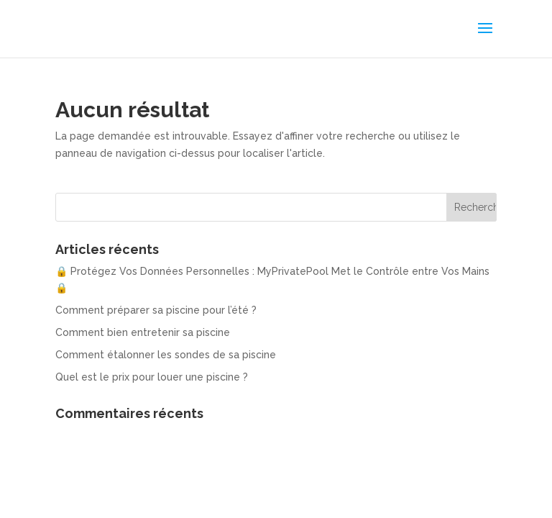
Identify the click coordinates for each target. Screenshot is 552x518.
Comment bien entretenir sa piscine (142, 332)
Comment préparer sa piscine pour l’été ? (156, 310)
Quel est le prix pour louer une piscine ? (151, 377)
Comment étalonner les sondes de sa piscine (165, 354)
